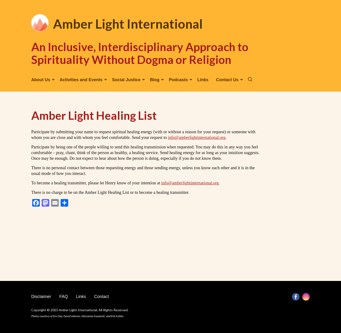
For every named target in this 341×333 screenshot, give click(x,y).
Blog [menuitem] (154, 79)
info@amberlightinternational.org (196, 137)
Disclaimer (41, 296)
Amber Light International (128, 23)
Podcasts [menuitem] (178, 79)
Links (81, 296)
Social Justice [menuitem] (126, 79)
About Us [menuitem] (40, 79)
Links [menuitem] (202, 79)
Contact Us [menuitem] (227, 79)
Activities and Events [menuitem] (81, 79)
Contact (101, 296)
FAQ (63, 296)
